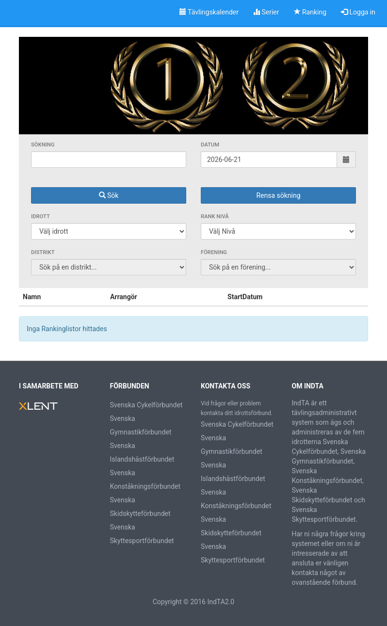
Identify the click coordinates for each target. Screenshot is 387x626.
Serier (266, 12)
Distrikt (43, 252)
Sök (109, 195)
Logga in (358, 12)
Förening (214, 252)
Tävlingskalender (209, 12)
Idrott (40, 216)
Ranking (310, 12)
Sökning (42, 145)
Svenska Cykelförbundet (146, 405)
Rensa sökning (278, 195)
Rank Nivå (215, 216)
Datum (210, 145)
